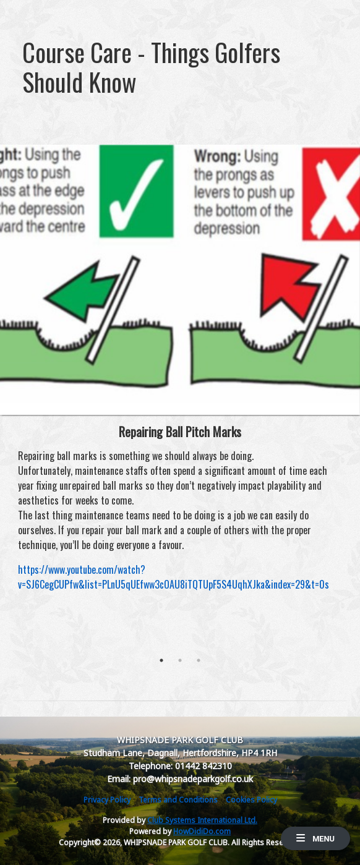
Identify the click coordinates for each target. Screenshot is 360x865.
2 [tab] (180, 660)
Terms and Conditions (178, 800)
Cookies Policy (251, 800)
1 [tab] (161, 660)
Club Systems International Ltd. (202, 820)
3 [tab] (198, 660)
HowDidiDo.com (202, 831)
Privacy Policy (107, 800)
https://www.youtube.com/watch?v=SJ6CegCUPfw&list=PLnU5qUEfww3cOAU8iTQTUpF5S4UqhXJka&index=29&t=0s (173, 577)
